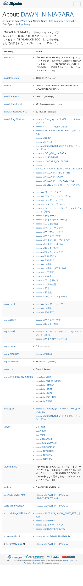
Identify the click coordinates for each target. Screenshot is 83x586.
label (9, 331)
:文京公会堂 (46, 284)
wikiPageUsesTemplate (18, 376)
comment (10, 466)
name (10, 346)
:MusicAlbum (45, 447)
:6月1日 (44, 142)
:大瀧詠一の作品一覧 (50, 528)
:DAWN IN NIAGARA (53, 536)
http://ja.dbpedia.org (59, 21)
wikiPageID (11, 96)
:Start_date (46, 397)
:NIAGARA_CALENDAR (52, 161)
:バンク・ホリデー (49, 227)
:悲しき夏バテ (47, 280)
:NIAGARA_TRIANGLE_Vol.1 (55, 180)
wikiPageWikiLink (14, 119)
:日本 (43, 288)
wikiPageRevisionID (15, 111)
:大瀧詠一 (45, 264)
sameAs (11, 536)
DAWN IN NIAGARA (47, 14)
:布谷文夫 (45, 276)
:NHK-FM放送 (47, 157)
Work (24, 21)
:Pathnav (45, 385)
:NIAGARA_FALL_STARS (53, 172)
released (11, 361)
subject (9, 408)
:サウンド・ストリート (52, 296)
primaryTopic (14, 544)
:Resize (44, 393)
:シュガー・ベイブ (49, 200)
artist (9, 304)
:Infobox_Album (48, 381)
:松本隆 (44, 292)
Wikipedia (36, 560)
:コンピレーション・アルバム (55, 196)
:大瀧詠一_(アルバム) (51, 268)
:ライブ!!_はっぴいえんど (53, 240)
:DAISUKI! (45, 520)
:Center (44, 376)
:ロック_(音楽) (47, 248)
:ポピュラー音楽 (48, 235)
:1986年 (44, 138)
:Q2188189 (45, 451)
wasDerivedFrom (14, 495)
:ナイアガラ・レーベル (52, 219)
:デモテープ (46, 215)
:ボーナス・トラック (50, 231)
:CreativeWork (46, 443)
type (9, 369)
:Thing (40, 426)
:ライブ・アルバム (49, 244)
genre (10, 319)
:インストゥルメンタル (52, 126)
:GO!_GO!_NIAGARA (51, 153)
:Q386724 (44, 455)
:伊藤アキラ (46, 256)
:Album (41, 431)
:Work (40, 435)
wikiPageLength (13, 104)
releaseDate (11, 78)
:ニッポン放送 (47, 223)
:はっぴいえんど (48, 192)
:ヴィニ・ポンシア (49, 252)
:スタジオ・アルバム (50, 204)
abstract (9, 57)
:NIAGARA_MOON (50, 176)
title (7, 85)
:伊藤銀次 (45, 260)
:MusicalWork (44, 439)
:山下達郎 (45, 272)
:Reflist (44, 389)
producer (11, 354)
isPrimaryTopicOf (14, 505)
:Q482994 (44, 459)
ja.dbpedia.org (23, 24)
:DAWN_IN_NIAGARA (52, 505)
